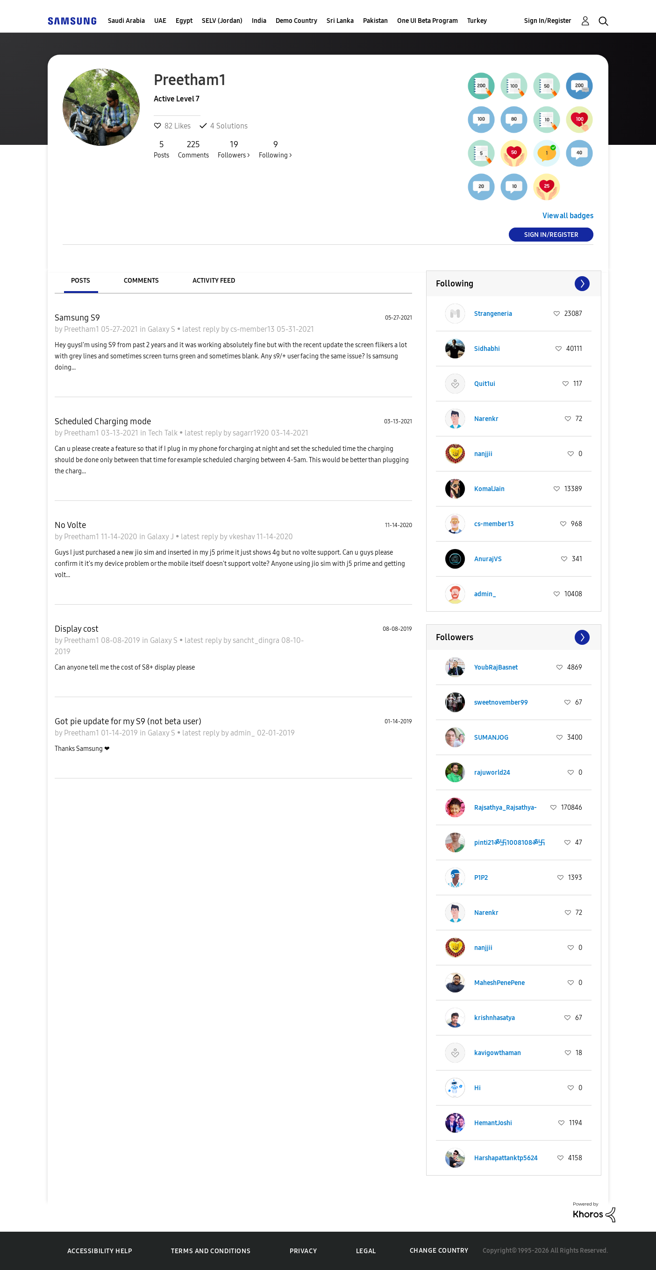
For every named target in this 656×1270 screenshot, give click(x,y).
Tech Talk (163, 432)
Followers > (234, 149)
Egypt (184, 21)
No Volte (70, 525)
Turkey (477, 21)
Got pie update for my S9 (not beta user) (128, 721)
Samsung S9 (77, 318)
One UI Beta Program (427, 21)
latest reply (201, 329)
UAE (160, 21)
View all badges (567, 215)
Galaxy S (162, 329)
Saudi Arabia (126, 21)
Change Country (439, 1251)
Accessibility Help (99, 1251)
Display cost (77, 629)
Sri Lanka (340, 21)
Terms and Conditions (210, 1251)
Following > (275, 149)
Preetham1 (82, 329)
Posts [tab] (80, 281)
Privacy (303, 1251)
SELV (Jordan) (222, 21)
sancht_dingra (257, 640)
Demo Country (296, 21)
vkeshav (243, 536)
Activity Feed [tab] (214, 281)
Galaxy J (161, 536)
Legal (366, 1251)
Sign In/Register (547, 21)
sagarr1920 (252, 432)
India (259, 21)
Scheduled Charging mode (103, 421)
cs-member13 (253, 329)
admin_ (243, 732)
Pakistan (375, 21)
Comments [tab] (141, 281)
